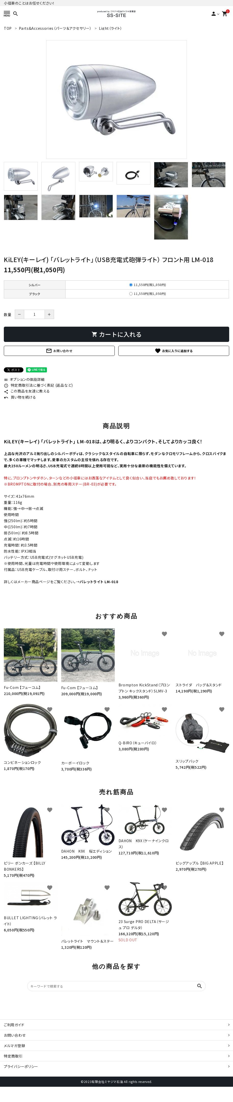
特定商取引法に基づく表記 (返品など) (38, 385)
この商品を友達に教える (27, 391)
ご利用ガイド (14, 1024)
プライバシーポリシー (21, 1066)
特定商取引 (13, 1056)
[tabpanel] (116, 99)
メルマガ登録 (14, 1045)
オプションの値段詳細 (24, 379)
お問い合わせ (59, 351)
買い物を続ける (20, 397)
